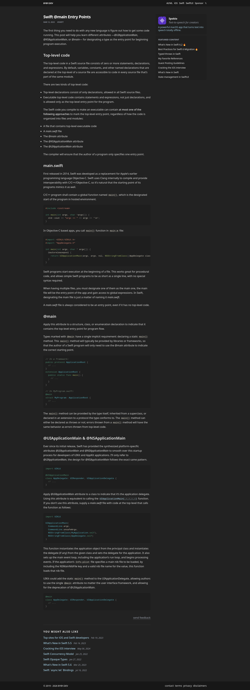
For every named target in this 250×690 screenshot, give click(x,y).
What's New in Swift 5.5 (57, 643)
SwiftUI (189, 3)
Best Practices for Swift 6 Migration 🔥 (178, 49)
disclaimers (200, 685)
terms (178, 685)
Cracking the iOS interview (59, 648)
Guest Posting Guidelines (171, 63)
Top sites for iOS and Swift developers (66, 637)
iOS (176, 3)
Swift (181, 3)
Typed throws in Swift (169, 53)
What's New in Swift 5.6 (57, 664)
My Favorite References (170, 58)
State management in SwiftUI (173, 76)
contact (169, 685)
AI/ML (169, 3)
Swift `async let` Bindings (58, 670)
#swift (60, 22)
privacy (187, 685)
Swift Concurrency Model (58, 654)
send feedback (142, 617)
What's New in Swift (168, 72)
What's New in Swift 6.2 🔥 (172, 44)
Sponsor (199, 3)
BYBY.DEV (48, 3)
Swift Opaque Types (55, 659)
